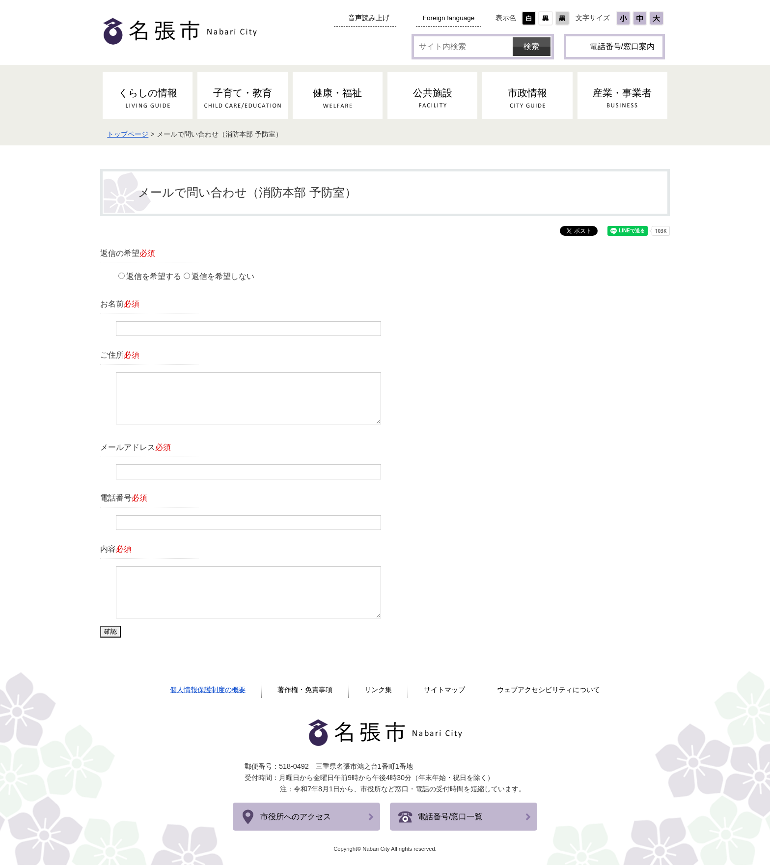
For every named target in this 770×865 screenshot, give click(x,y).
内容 (116, 549)
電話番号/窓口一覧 (449, 816)
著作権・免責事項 (304, 690)
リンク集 (378, 690)
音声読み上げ (368, 18)
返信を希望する (153, 276)
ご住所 (119, 355)
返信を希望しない (223, 276)
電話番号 (123, 498)
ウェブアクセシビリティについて (548, 690)
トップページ (127, 134)
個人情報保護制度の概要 (208, 690)
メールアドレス (135, 447)
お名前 (119, 304)
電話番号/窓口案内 (622, 46)
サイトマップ (444, 690)
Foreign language (449, 18)
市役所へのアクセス (295, 816)
